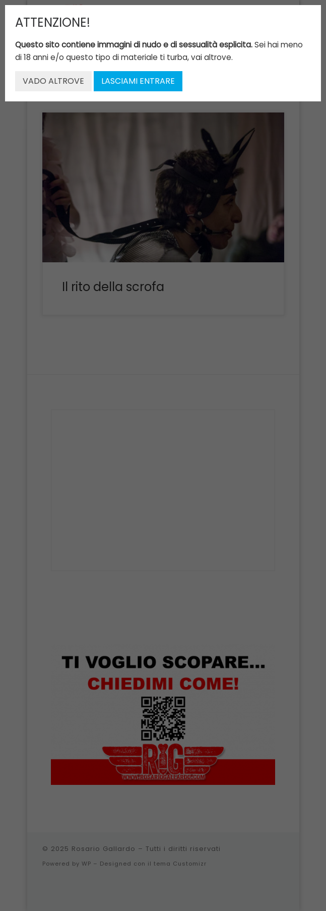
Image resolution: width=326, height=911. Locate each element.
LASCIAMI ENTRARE (138, 81)
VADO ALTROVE (53, 81)
